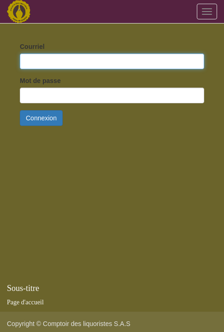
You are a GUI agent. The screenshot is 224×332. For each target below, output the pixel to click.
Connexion (41, 118)
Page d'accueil (25, 302)
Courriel (32, 46)
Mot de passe (40, 80)
